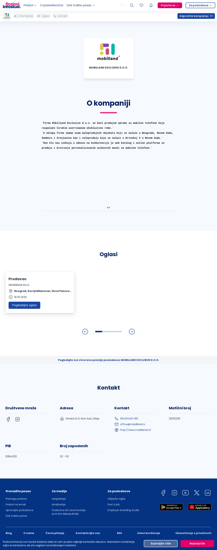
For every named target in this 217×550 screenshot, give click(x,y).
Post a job (114, 421)
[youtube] (185, 410)
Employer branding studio (123, 427)
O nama (28, 449)
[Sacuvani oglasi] (141, 5)
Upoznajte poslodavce (19, 427)
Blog (9, 449)
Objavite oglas (116, 415)
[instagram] (17, 336)
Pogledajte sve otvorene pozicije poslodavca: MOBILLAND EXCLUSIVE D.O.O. (108, 276)
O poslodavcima (51, 5)
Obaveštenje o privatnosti (193, 449)
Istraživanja (59, 421)
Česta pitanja (55, 449)
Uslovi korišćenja (148, 449)
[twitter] (196, 410)
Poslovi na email (16, 421)
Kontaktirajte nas (88, 449)
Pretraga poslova (16, 415)
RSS (119, 449)
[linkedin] (207, 410)
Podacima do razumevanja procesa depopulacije (69, 428)
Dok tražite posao (16, 432)
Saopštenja (59, 415)
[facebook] (8, 336)
